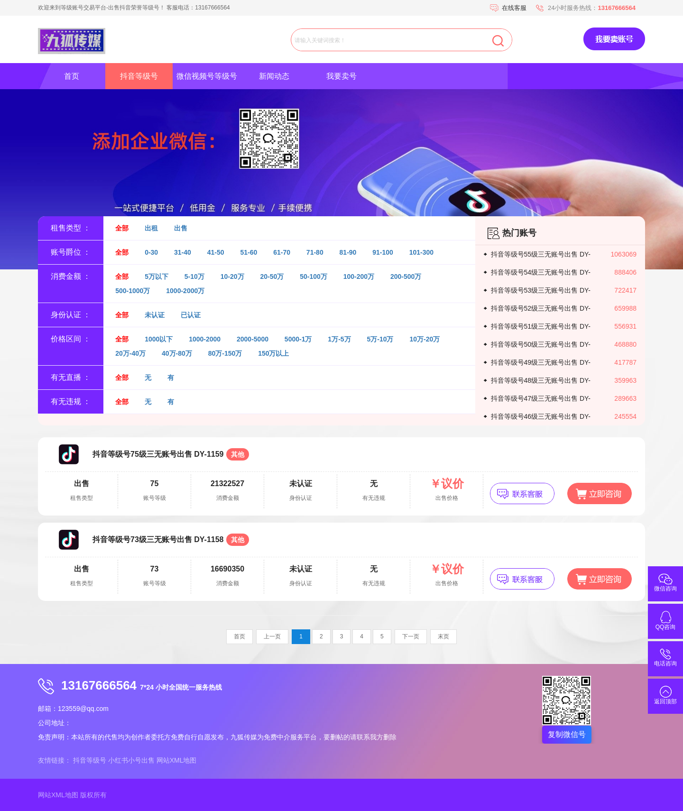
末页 (443, 636)
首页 (71, 76)
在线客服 (514, 7)
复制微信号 (567, 734)
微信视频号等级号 (206, 76)
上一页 (272, 636)
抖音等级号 (139, 76)
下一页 (410, 636)
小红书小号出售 (131, 760)
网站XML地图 (177, 760)
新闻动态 (274, 76)
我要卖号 (341, 76)
